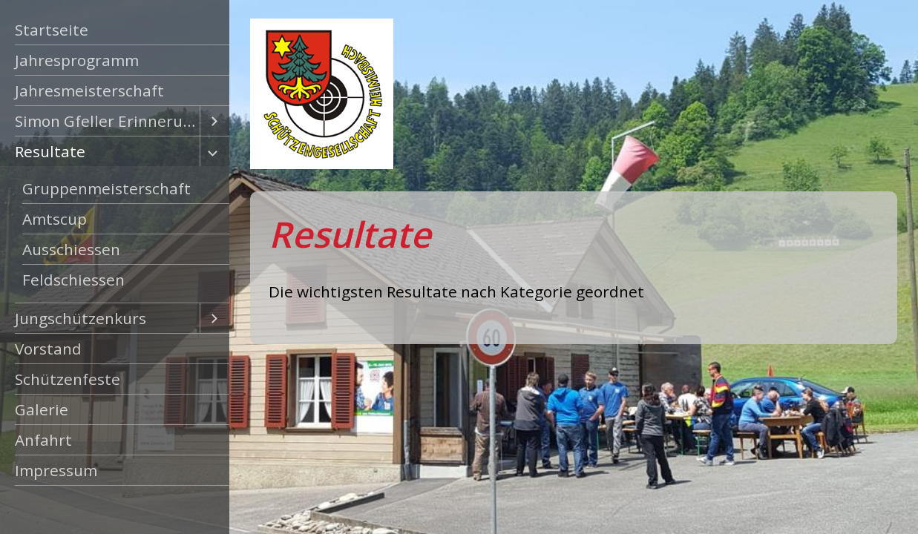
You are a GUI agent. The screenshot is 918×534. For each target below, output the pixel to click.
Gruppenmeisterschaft (106, 188)
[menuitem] (114, 30)
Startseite (51, 29)
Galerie (41, 409)
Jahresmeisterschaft (89, 90)
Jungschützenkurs (80, 318)
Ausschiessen (71, 249)
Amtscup (54, 218)
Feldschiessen (73, 279)
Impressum (56, 470)
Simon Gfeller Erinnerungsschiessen (107, 121)
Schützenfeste (67, 379)
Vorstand (48, 348)
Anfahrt (43, 439)
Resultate (50, 151)
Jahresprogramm (77, 60)
